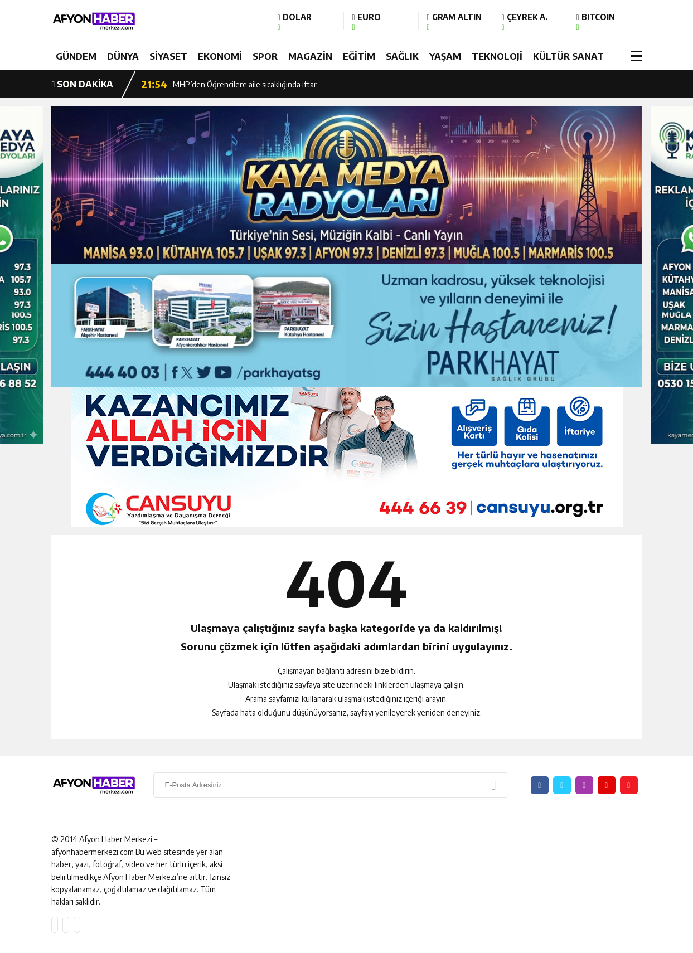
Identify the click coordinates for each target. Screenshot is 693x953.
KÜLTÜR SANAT (568, 56)
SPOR (265, 56)
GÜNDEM (76, 56)
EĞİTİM (359, 56)
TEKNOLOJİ (497, 56)
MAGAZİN (310, 56)
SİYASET (168, 56)
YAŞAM (445, 56)
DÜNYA (123, 56)
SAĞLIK (402, 56)
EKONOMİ (220, 56)
